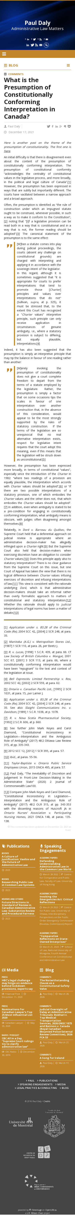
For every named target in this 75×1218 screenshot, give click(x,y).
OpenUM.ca (50, 1210)
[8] (21, 523)
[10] (26, 559)
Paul (31, 1080)
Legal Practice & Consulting (37, 1088)
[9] (45, 546)
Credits (46, 1101)
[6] (61, 486)
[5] (43, 459)
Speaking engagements (36, 1084)
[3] (18, 234)
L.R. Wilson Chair (35, 1213)
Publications (48, 1080)
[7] (5, 507)
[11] (15, 584)
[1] (69, 182)
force (37, 1210)
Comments (15, 74)
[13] (16, 613)
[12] (68, 600)
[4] (38, 343)
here (7, 151)
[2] (5, 221)
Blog (13, 65)
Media (61, 1084)
